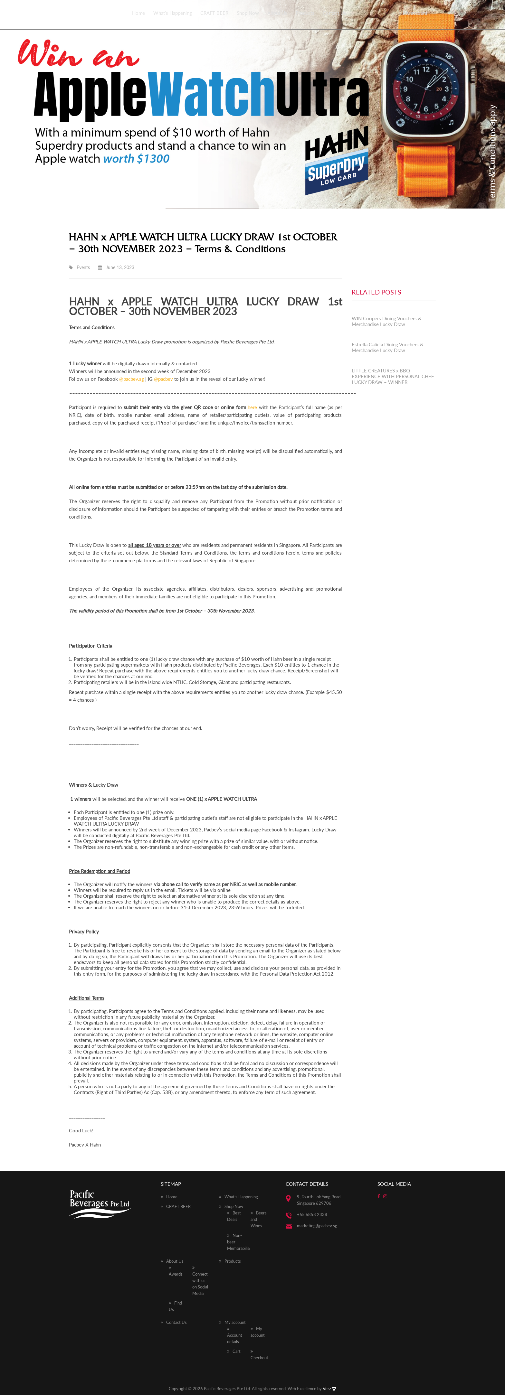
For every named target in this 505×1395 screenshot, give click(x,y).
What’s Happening (172, 13)
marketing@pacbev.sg (317, 1225)
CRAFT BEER (214, 13)
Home (138, 13)
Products (305, 13)
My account (415, 13)
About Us (277, 13)
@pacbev (163, 379)
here (252, 407)
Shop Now (248, 13)
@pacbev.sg (131, 379)
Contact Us (334, 13)
